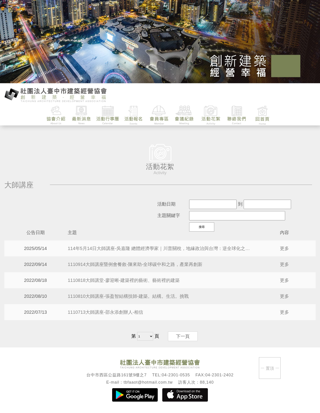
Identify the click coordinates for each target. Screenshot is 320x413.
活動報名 (133, 115)
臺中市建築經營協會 (55, 94)
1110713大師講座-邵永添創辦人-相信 (105, 312)
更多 (284, 248)
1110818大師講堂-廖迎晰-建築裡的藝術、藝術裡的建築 (124, 280)
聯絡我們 (236, 115)
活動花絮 (211, 115)
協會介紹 (56, 115)
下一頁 (183, 336)
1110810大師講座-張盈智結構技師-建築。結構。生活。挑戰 (128, 296)
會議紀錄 (185, 115)
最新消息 (82, 115)
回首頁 (262, 115)
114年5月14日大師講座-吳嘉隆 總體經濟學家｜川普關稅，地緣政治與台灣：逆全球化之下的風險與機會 (160, 248)
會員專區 (159, 115)
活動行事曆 (108, 115)
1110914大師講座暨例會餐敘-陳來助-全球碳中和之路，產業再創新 (135, 264)
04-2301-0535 (176, 375)
